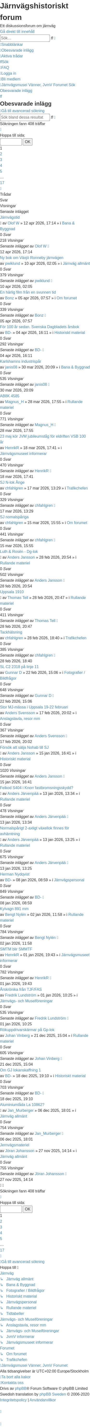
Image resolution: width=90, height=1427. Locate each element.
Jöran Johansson (19, 1151)
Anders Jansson (21, 557)
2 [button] (1, 154)
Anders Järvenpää (23, 794)
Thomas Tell (17, 598)
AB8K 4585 (9, 396)
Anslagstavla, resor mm (20, 719)
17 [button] (2, 183)
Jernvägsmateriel (14, 1145)
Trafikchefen (77, 488)
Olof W (13, 223)
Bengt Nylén (15, 915)
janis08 (11, 367)
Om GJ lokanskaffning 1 (20, 1070)
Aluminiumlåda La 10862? (22, 1105)
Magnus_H (14, 402)
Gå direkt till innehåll (17, 32)
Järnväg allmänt (76, 263)
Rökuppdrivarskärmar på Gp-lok (27, 1030)
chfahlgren (14, 488)
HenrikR (12, 448)
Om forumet (67, 298)
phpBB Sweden (53, 1394)
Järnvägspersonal (69, 880)
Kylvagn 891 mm (14, 909)
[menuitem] (17, 50)
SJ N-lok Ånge (12, 482)
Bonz (9, 298)
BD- (8, 333)
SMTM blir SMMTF (16, 949)
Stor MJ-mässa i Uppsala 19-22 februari (34, 707)
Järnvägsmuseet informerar (23, 454)
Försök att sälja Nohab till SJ (24, 747)
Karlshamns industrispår (20, 361)
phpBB (20, 1388)
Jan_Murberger (21, 1110)
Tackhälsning (11, 632)
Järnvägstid (10, 217)
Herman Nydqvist (15, 874)
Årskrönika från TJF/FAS (21, 989)
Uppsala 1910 (12, 592)
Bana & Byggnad (75, 367)
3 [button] (1, 160)
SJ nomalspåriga (14, 517)
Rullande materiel (15, 563)
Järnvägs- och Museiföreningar (26, 1001)
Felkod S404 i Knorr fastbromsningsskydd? (36, 788)
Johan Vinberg (17, 1036)
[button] (0, 129)
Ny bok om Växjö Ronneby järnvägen (31, 258)
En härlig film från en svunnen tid (28, 292)
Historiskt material (69, 333)
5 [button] (1, 171)
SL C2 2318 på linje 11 (19, 667)
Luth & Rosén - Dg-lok (19, 552)
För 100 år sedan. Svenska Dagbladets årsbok (39, 327)
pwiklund (12, 263)
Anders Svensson (20, 713)
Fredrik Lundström (20, 995)
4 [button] (1, 165)
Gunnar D (13, 673)
